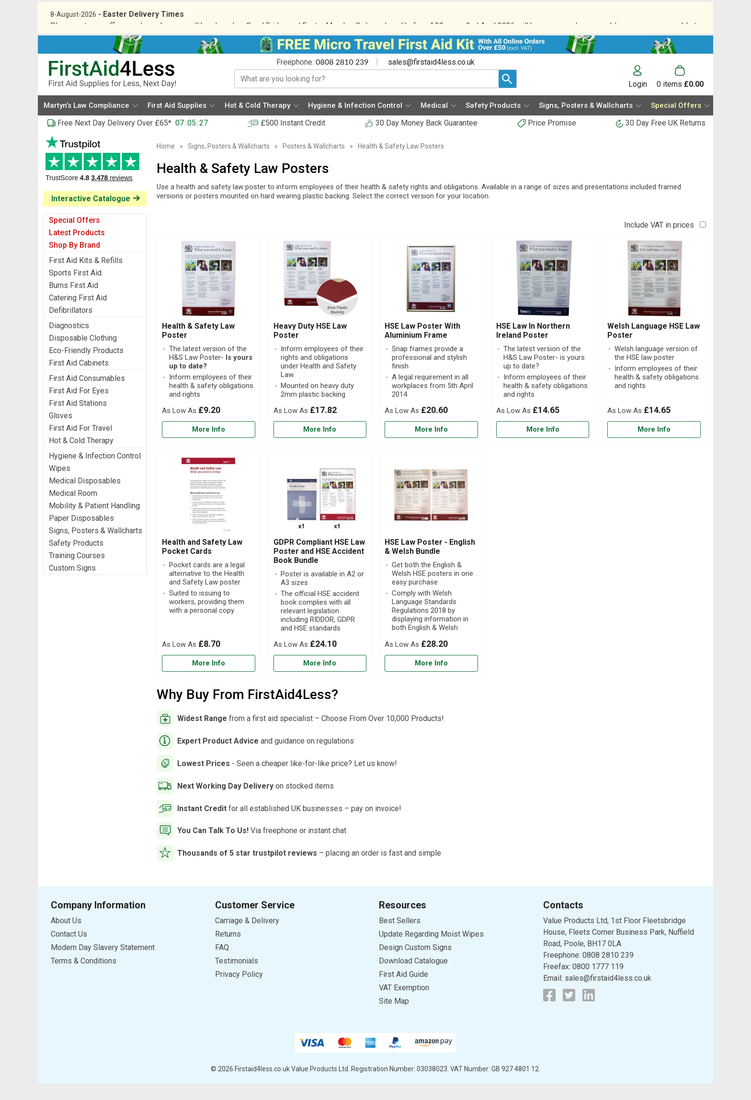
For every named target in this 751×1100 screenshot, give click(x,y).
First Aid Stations (78, 419)
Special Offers (74, 236)
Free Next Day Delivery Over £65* (114, 139)
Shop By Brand (74, 261)
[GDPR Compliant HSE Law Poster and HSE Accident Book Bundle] (320, 580)
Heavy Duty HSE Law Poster (310, 347)
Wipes (59, 484)
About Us (66, 936)
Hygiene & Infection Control (95, 472)
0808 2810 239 (342, 77)
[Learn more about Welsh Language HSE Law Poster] (654, 445)
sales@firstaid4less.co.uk (431, 78)
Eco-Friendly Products (86, 366)
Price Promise (552, 139)
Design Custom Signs (415, 963)
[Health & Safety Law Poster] (209, 355)
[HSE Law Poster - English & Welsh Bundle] (431, 580)
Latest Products (77, 248)
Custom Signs (72, 584)
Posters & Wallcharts (314, 162)
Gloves (60, 431)
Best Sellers (400, 936)
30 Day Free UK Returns (665, 139)
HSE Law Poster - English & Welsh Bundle (430, 562)
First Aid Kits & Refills (86, 276)
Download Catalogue (413, 977)
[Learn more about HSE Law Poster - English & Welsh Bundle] (431, 679)
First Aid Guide (403, 990)
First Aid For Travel (80, 444)
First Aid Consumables (87, 394)
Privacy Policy (239, 990)
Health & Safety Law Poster (198, 347)
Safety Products (76, 559)
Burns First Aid (73, 301)
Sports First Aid (75, 289)
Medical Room (73, 509)
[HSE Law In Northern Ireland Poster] (543, 355)
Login (637, 100)
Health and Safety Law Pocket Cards (202, 562)
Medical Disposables (85, 497)
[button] (642, 92)
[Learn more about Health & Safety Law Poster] (208, 445)
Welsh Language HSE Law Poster (653, 347)
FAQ (222, 963)
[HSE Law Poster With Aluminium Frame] (431, 355)
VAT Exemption (404, 1003)
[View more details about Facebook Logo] (549, 1011)
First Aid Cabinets (79, 379)
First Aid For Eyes (79, 407)
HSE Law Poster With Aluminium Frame (422, 347)
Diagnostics (69, 341)
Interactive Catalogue (90, 214)
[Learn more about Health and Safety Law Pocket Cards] (208, 679)
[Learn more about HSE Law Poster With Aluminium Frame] (431, 445)
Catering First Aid (78, 314)
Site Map (394, 1017)
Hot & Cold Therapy (81, 456)
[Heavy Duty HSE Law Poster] (320, 355)
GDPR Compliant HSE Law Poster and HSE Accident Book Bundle (319, 567)
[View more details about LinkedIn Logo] (588, 1011)
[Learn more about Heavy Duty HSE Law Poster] (320, 445)
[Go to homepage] (129, 90)
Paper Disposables (81, 534)
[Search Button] (507, 95)
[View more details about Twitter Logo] (569, 1011)
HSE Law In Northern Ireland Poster (533, 347)
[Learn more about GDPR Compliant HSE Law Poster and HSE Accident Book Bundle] (320, 679)
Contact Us (69, 950)
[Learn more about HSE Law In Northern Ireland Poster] (543, 445)
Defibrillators (70, 326)
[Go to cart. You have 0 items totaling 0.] (680, 92)
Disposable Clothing (83, 354)
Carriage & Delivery (247, 936)
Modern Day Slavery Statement (103, 963)
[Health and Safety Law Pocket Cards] (209, 580)
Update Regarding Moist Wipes (431, 950)
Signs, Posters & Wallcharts (95, 546)
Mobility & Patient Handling (94, 522)
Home (166, 162)
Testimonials (95, 180)
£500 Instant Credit (293, 139)
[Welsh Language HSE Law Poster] (654, 355)
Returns (228, 950)
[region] (208, 297)
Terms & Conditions (83, 977)
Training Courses (77, 571)
